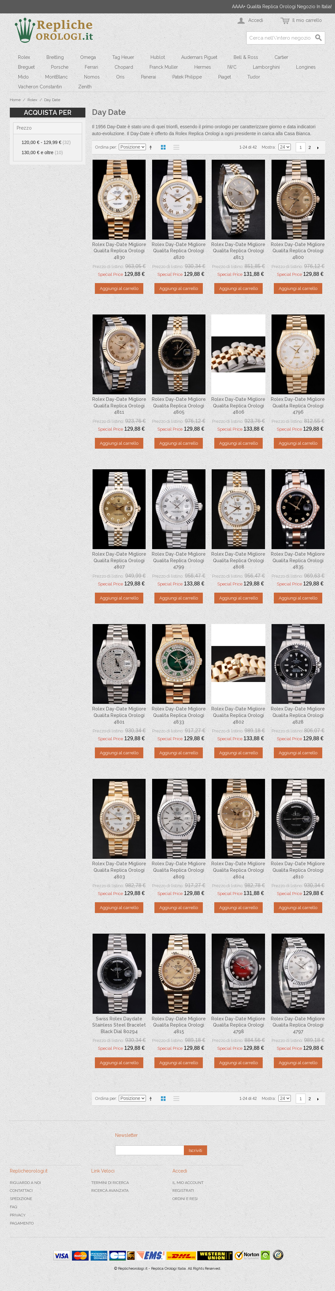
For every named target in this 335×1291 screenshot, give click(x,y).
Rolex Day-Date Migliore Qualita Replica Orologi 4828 (298, 715)
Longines (306, 67)
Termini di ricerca (110, 1182)
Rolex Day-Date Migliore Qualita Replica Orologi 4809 (179, 870)
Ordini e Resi (185, 1198)
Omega (88, 57)
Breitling (55, 57)
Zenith (85, 86)
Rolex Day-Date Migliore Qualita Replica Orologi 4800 (298, 251)
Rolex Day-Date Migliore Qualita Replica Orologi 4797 (298, 1025)
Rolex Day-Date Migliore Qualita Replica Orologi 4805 (179, 406)
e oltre (42, 152)
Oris (120, 77)
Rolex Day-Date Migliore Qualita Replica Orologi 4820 (179, 251)
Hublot (157, 57)
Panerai (148, 77)
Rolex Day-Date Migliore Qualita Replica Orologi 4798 (238, 1025)
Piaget (224, 77)
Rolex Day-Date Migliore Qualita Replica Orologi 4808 (238, 560)
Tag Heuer (123, 57)
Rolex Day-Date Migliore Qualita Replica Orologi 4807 (119, 560)
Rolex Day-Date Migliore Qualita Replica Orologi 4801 (119, 715)
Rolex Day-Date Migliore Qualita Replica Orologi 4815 (179, 1025)
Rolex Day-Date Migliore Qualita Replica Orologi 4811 (119, 406)
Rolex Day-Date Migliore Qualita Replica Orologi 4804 (238, 870)
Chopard (124, 67)
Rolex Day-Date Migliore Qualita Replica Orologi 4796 (298, 406)
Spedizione (21, 1198)
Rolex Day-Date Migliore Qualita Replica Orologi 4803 (119, 870)
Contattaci (21, 1190)
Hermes (202, 67)
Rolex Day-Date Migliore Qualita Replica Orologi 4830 (119, 251)
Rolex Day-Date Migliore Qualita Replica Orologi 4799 (179, 560)
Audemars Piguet (199, 57)
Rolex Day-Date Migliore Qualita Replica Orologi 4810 (298, 870)
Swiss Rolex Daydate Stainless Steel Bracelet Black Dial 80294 (119, 1025)
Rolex (24, 57)
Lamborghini (266, 67)
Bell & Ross (246, 57)
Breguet (26, 67)
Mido (23, 77)
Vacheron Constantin (40, 86)
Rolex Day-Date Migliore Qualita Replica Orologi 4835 (298, 560)
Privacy (18, 1215)
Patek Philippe (187, 77)
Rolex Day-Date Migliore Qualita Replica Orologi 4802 (238, 715)
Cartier (281, 57)
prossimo (318, 147)
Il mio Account (187, 1182)
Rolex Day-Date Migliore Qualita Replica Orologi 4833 (179, 715)
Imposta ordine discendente (152, 147)
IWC (232, 67)
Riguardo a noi (25, 1182)
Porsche (59, 67)
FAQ (13, 1207)
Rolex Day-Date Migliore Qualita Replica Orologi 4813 (238, 251)
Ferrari (91, 67)
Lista (175, 147)
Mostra (268, 147)
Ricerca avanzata (110, 1190)
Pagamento (22, 1223)
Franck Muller (164, 67)
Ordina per (105, 147)
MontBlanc (56, 77)
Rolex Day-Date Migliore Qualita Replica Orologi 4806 (238, 406)
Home (15, 100)
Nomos (92, 77)
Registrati (183, 1190)
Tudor (253, 77)
